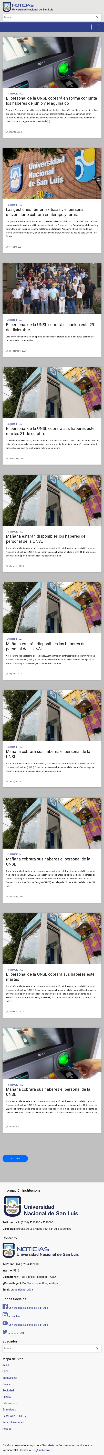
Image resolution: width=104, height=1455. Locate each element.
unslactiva (11, 1316)
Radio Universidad (13, 1422)
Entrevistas (9, 1409)
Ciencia (7, 1384)
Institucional (14, 93)
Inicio (6, 1365)
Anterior (15, 1158)
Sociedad (8, 1390)
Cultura (7, 1397)
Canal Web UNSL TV (14, 1416)
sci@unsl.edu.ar (41, 1450)
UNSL (6, 1371)
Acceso (7, 1428)
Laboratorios (10, 1403)
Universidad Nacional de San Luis (25, 1307)
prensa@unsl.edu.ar (22, 1289)
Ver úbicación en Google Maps (40, 1283)
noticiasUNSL (14, 1333)
